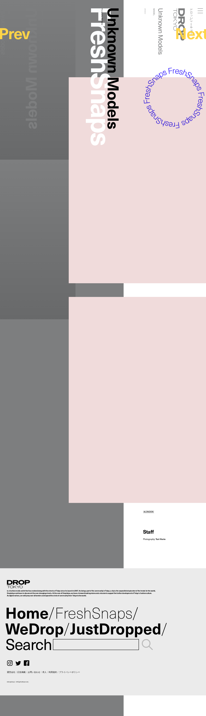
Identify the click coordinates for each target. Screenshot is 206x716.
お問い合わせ (34, 672)
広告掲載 (21, 672)
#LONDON (149, 511)
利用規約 (53, 672)
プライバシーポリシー (69, 672)
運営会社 (11, 672)
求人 (44, 672)
